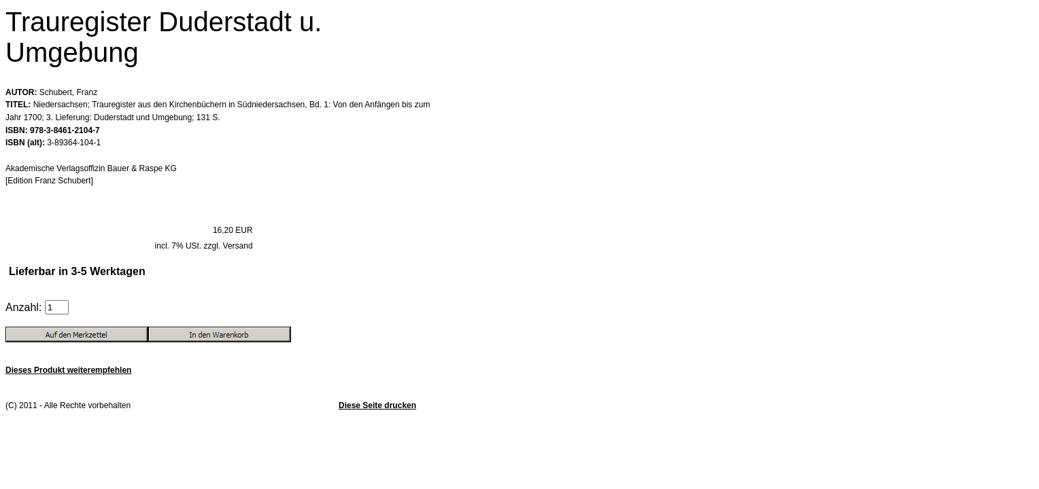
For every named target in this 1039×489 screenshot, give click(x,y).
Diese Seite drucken (377, 405)
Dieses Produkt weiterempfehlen (68, 370)
